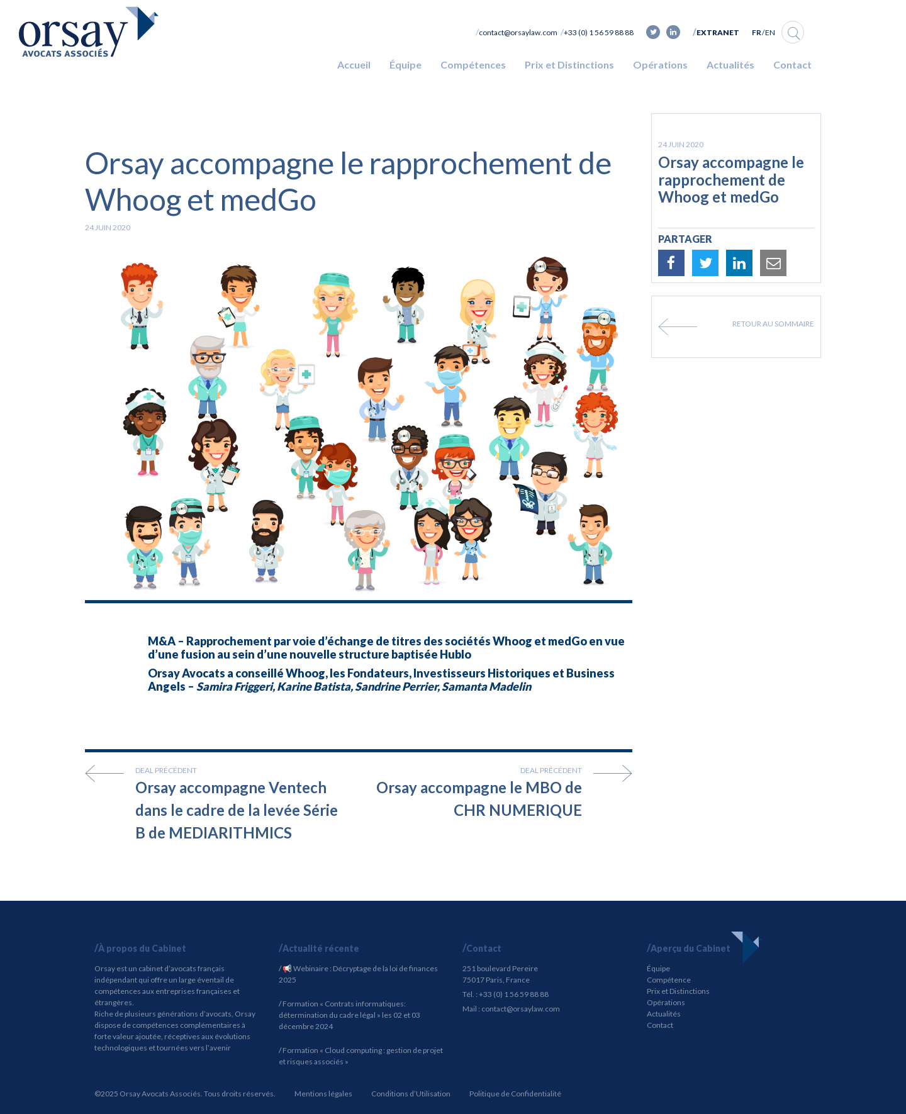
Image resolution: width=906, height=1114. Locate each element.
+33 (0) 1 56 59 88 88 (599, 32)
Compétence (669, 979)
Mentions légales (323, 1093)
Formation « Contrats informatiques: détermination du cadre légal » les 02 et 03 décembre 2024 (349, 1015)
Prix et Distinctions (569, 64)
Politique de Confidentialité (515, 1093)
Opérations (660, 64)
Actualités (730, 64)
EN (770, 32)
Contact (792, 64)
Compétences (473, 64)
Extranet (717, 32)
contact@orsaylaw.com (518, 32)
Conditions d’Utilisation (410, 1093)
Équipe (405, 64)
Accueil (354, 64)
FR (756, 32)
